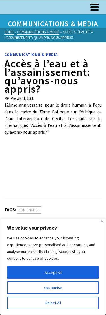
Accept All (53, 272)
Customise (53, 287)
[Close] (102, 221)
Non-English (29, 210)
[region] (53, 267)
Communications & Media (31, 54)
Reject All (53, 302)
